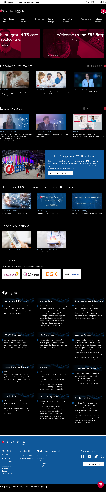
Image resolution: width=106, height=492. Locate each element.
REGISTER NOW (60, 173)
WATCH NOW (52, 51)
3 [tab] (53, 56)
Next (105, 66)
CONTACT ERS (93, 464)
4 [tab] (55, 56)
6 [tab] (102, 66)
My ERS (91, 2)
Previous (88, 66)
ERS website (7, 2)
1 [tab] (49, 56)
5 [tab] (57, 56)
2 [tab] (51, 56)
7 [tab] (100, 108)
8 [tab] (102, 108)
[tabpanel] (52, 43)
